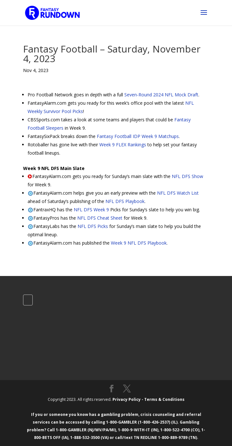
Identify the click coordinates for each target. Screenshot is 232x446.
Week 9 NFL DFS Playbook (139, 243)
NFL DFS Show (187, 176)
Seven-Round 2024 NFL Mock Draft (161, 95)
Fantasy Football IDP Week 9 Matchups (138, 136)
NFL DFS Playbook (125, 201)
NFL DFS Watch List (178, 193)
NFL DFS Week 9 (91, 210)
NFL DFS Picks (93, 226)
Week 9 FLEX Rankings (122, 145)
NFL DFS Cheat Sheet (99, 218)
